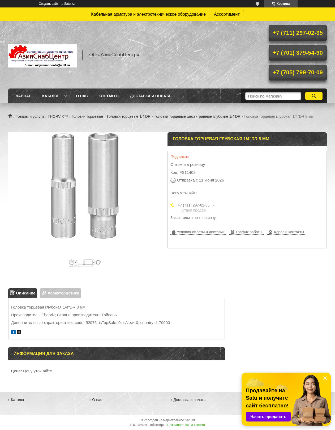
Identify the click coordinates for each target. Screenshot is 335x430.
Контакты (108, 96)
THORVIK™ (58, 116)
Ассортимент (227, 14)
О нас (82, 96)
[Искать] (314, 96)
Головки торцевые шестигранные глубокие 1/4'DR (197, 116)
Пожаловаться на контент (186, 425)
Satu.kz (190, 420)
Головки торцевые (87, 116)
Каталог (50, 96)
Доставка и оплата (150, 96)
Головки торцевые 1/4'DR (129, 116)
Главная (23, 96)
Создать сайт (48, 4)
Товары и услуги (30, 116)
